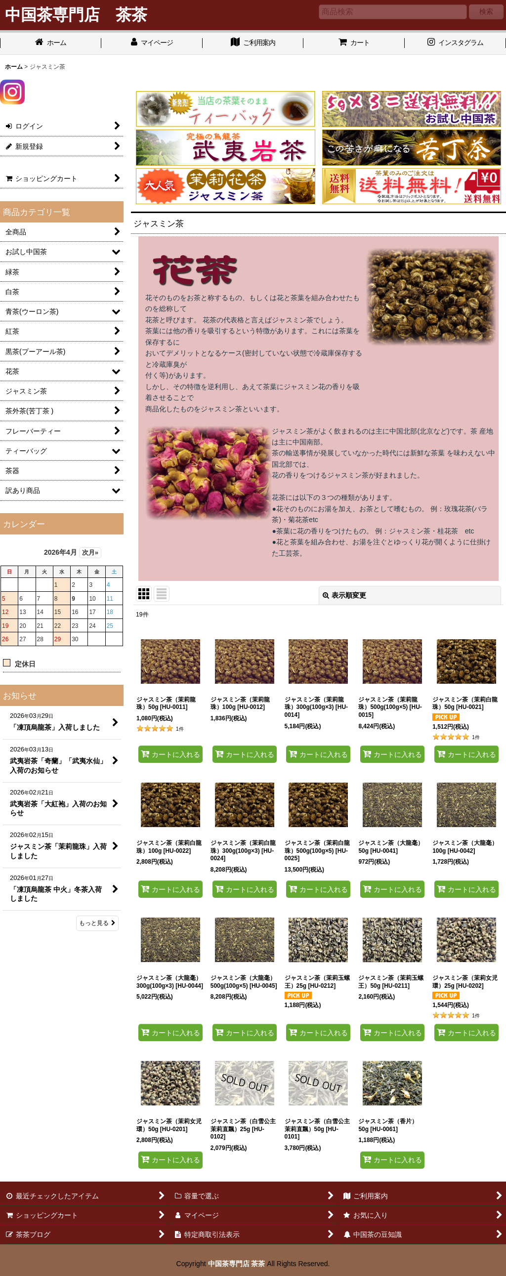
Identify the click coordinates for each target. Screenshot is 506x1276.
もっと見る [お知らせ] (97, 923)
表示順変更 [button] (344, 595)
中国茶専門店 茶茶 (236, 1264)
